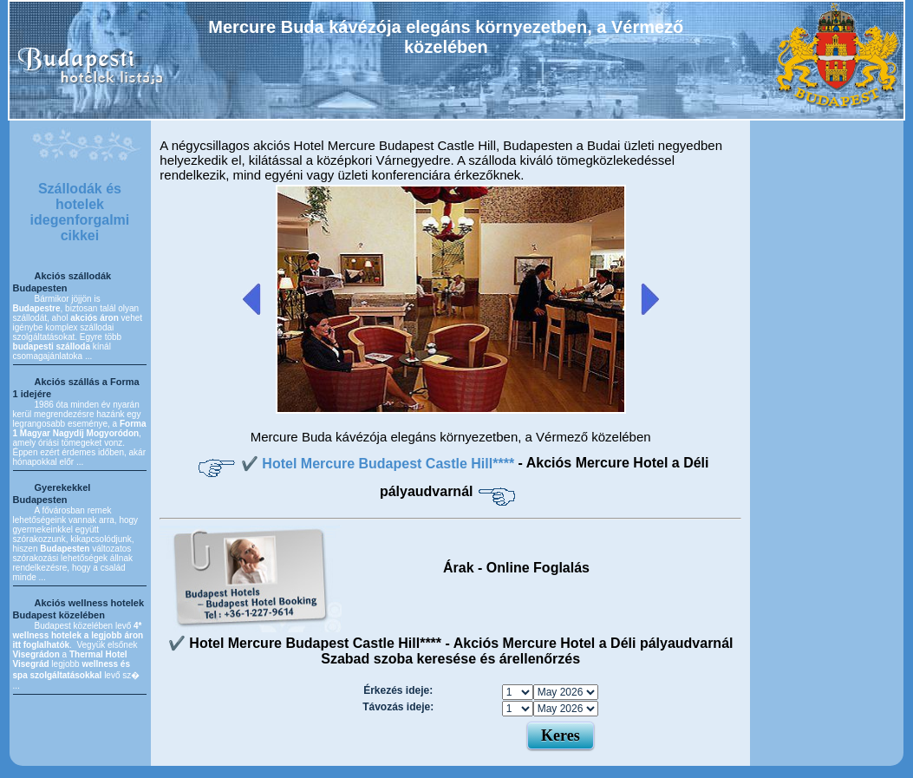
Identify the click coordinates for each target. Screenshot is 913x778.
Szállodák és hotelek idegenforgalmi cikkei (80, 212)
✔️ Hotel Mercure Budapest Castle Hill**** (379, 463)
